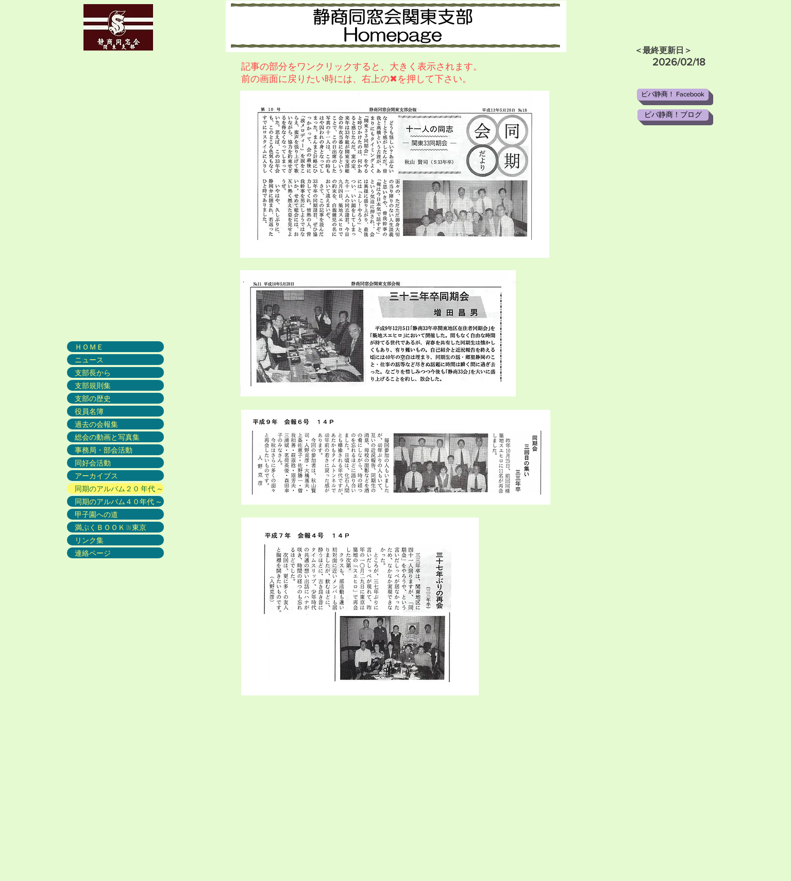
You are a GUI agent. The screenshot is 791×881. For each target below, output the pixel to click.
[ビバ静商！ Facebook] (673, 95)
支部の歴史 (93, 398)
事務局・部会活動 (103, 449)
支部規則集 (93, 385)
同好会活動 (93, 462)
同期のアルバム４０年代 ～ (118, 501)
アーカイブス (96, 475)
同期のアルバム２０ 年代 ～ (119, 488)
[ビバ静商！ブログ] (673, 115)
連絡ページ (93, 552)
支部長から (93, 372)
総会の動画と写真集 (107, 437)
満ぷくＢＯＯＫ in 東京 (110, 527)
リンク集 (89, 540)
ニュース (89, 359)
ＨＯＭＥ (89, 346)
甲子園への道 (96, 514)
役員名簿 (89, 411)
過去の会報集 (96, 424)
